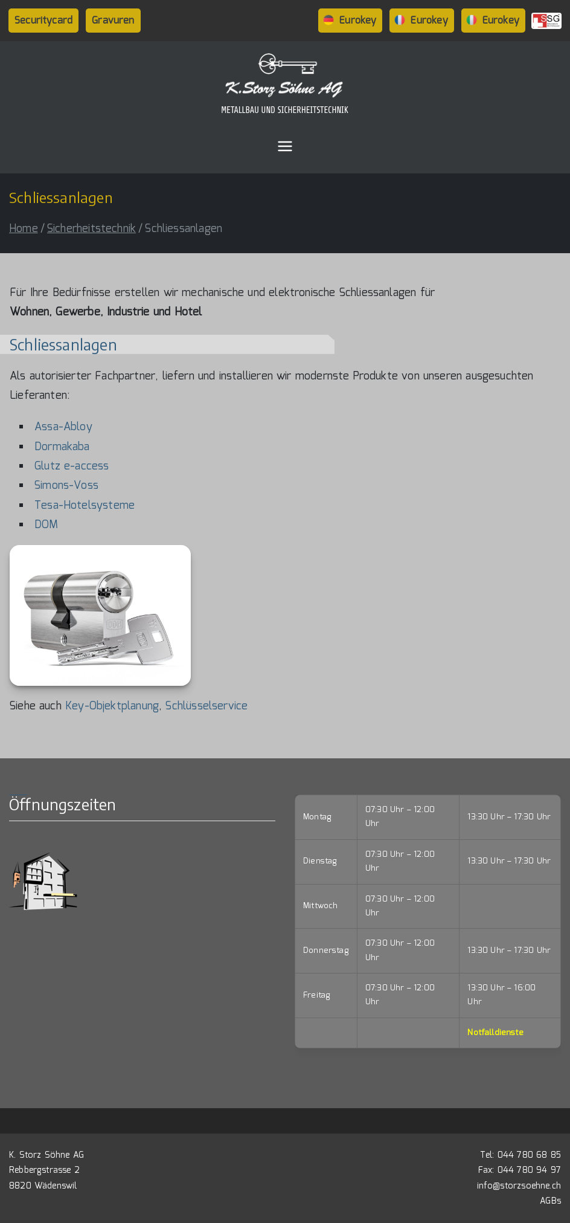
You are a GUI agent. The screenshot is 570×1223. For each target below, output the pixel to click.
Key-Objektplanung (112, 706)
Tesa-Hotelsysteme (84, 505)
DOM (46, 525)
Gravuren (113, 20)
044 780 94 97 (529, 1170)
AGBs (550, 1201)
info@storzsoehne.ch (519, 1186)
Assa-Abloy (63, 427)
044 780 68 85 (529, 1155)
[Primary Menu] (285, 146)
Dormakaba (62, 447)
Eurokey (357, 20)
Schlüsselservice (206, 706)
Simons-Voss (66, 485)
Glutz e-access (71, 466)
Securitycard (43, 20)
